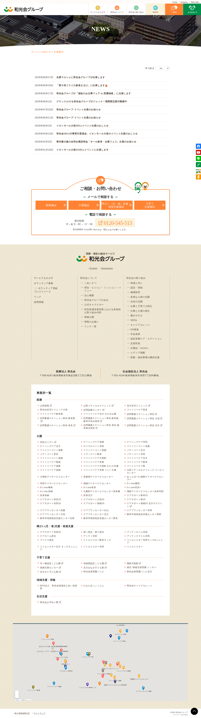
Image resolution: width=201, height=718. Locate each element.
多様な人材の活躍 (140, 297)
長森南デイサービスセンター (98, 477)
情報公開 (89, 317)
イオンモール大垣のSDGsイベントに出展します (82, 149)
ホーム (35, 52)
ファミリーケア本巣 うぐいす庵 (99, 470)
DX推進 (134, 329)
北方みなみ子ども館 (93, 567)
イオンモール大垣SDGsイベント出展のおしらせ (82, 125)
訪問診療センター (92, 410)
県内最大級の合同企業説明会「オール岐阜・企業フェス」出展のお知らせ (96, 141)
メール (108, 229)
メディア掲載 (137, 352)
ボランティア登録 (48, 288)
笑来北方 (88, 495)
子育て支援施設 (149, 205)
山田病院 (44, 406)
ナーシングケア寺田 (137, 442)
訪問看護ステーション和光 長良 (56, 425)
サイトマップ (39, 713)
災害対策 (135, 343)
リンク (37, 297)
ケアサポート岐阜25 (137, 495)
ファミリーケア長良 (137, 409)
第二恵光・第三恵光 (93, 532)
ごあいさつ (90, 283)
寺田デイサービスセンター (54, 483)
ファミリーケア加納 (50, 470)
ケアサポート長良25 (50, 499)
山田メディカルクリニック (97, 406)
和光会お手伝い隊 (49, 602)
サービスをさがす (43, 278)
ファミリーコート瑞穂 (51, 458)
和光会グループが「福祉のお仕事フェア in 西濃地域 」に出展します (93, 93)
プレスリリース (42, 291)
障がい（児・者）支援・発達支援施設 (116, 205)
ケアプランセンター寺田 (139, 510)
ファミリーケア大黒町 (94, 458)
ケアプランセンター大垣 (52, 514)
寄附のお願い (194, 2)
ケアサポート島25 (136, 499)
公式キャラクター (94, 304)
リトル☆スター (135, 546)
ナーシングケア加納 (93, 442)
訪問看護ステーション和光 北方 (143, 425)
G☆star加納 (46, 491)
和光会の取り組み (136, 278)
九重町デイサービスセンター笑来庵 (101, 491)
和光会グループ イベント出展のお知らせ (78, 109)
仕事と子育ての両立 (141, 306)
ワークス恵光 (47, 540)
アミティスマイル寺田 (138, 536)
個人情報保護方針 (22, 713)
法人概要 (89, 295)
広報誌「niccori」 (140, 348)
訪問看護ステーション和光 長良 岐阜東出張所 (101, 426)
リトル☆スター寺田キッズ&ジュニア (145, 541)
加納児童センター (49, 567)
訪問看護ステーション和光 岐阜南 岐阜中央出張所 (101, 419)
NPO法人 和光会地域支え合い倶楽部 (58, 587)
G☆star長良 (89, 487)
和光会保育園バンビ (93, 571)
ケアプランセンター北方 (96, 514)
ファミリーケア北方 (137, 458)
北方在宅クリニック (137, 406)
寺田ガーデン (47, 442)
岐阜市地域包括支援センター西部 (144, 514)
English (171, 2)
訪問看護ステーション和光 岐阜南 (57, 418)
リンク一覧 (90, 326)
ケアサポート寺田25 (50, 503)
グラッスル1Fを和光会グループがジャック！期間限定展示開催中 (91, 101)
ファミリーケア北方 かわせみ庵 (99, 414)
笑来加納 (44, 495)
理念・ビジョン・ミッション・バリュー (102, 289)
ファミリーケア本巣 (93, 462)
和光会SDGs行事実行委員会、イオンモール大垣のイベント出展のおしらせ (97, 133)
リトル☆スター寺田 (93, 546)
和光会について (88, 278)
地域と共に (136, 283)
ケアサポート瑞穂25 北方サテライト (144, 505)
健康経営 (135, 292)
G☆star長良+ (134, 487)
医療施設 (51, 205)
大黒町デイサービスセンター (55, 477)
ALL (161, 68)
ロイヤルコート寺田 (93, 446)
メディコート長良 (49, 454)
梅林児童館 (132, 563)
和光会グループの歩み (96, 300)
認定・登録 (136, 287)
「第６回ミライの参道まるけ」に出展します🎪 (82, 85)
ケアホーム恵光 (48, 536)
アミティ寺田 (90, 536)
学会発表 (135, 334)
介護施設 (84, 205)
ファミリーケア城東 (50, 466)
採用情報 (39, 302)
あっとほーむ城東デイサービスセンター (145, 478)
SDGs (133, 320)
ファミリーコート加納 (94, 450)
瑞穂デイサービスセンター (97, 483)
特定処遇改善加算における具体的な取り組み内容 (102, 311)
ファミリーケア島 (136, 466)
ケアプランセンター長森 (52, 510)
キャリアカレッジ (140, 325)
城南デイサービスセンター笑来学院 (145, 491)
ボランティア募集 (43, 283)
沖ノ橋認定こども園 (50, 563)
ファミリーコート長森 (138, 446)
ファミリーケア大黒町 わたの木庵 (101, 466)
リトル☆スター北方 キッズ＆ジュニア (58, 548)
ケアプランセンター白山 (96, 510)
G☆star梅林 (46, 487)
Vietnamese (182, 2)
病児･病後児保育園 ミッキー (141, 567)
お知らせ (46, 52)
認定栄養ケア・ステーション (146, 339)
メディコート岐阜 (92, 454)
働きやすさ (136, 315)
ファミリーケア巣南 (50, 462)
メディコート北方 (136, 450)
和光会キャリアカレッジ (139, 585)
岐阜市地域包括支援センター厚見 (100, 518)
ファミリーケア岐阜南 (51, 414)
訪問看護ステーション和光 (140, 414)
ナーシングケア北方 (50, 446)
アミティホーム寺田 (137, 532)
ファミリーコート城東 (51, 450)
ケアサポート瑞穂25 (93, 503)
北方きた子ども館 (49, 572)
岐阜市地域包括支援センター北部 (57, 518)
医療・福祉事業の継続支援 (145, 357)
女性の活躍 (136, 301)
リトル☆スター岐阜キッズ (97, 540)
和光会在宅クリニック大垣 (54, 409)
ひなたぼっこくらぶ (93, 585)
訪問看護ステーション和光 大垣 (143, 418)
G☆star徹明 (133, 483)
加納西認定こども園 (93, 563)
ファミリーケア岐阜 (137, 462)
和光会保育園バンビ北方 (139, 571)
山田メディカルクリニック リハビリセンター (145, 471)
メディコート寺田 (136, 454)
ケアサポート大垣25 (93, 499)
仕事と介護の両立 (140, 311)
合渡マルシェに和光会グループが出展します (80, 77)
